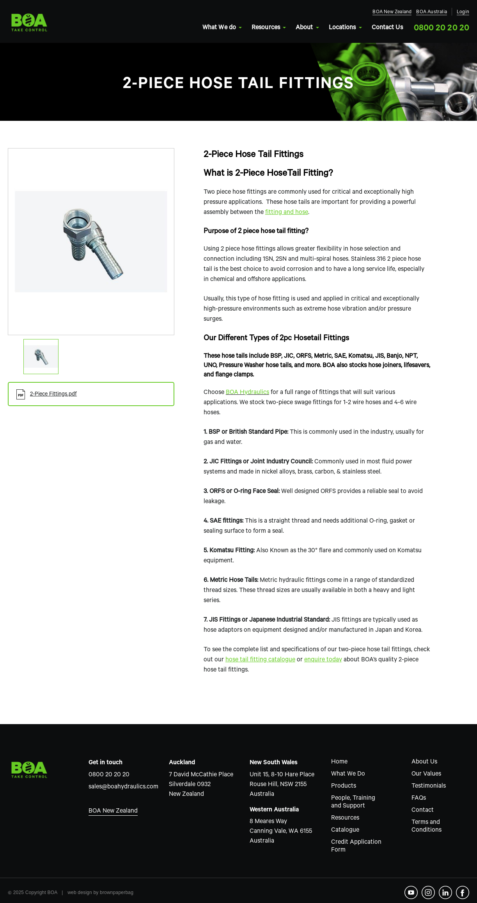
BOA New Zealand (391, 13)
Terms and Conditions (426, 826)
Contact (422, 810)
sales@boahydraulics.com (121, 787)
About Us (424, 762)
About (307, 28)
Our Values (426, 774)
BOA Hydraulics (247, 392)
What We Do (348, 774)
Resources (268, 28)
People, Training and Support (353, 802)
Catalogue (345, 830)
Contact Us (387, 28)
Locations (345, 28)
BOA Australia (431, 13)
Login (463, 13)
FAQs (418, 798)
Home (339, 762)
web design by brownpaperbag (100, 892)
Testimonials (428, 786)
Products (343, 786)
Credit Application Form (356, 846)
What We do (221, 28)
